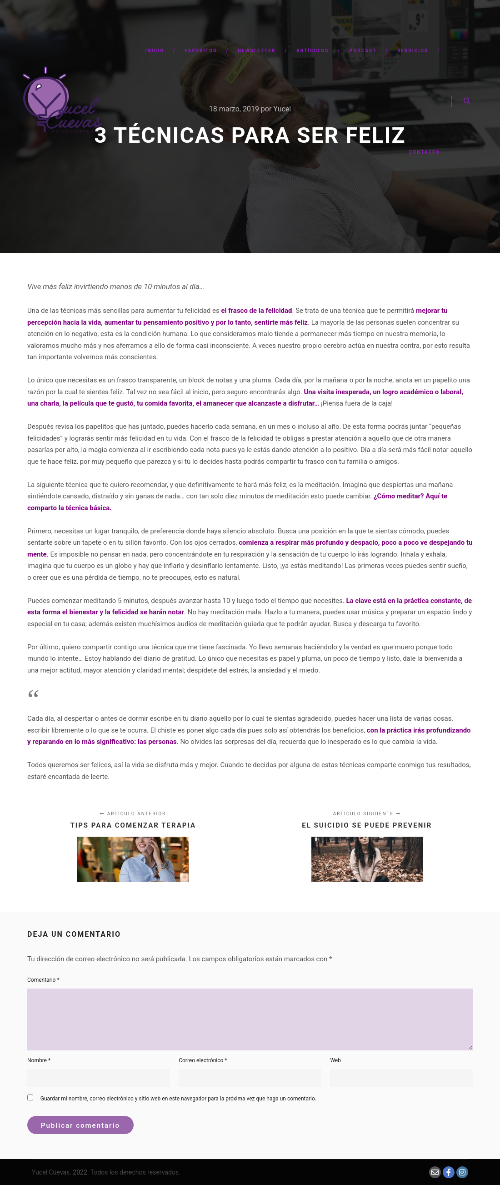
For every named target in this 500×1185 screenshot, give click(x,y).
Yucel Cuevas (51, 1172)
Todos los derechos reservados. (135, 1172)
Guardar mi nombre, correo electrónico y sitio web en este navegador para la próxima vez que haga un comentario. (178, 1098)
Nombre (38, 1060)
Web (335, 1060)
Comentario (43, 980)
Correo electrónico (203, 1060)
